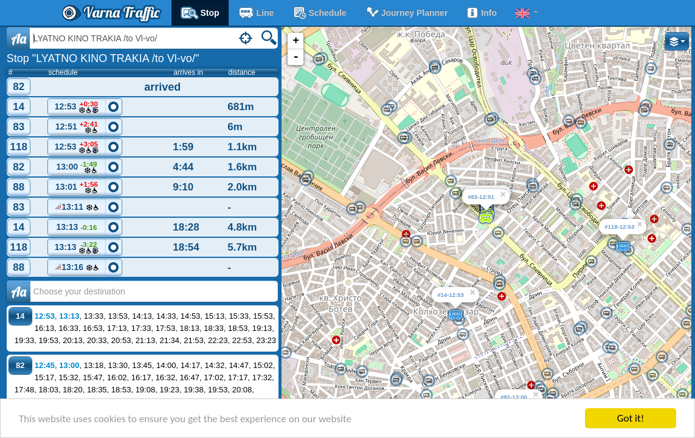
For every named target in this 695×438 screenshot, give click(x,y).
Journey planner (406, 12)
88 (18, 187)
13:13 (76, 228)
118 (18, 147)
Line (256, 12)
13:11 (76, 208)
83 (18, 127)
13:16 (76, 269)
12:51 (76, 127)
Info (481, 12)
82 (18, 86)
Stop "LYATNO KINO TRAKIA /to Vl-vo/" (103, 58)
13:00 (76, 167)
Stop (200, 12)
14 (18, 107)
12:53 (76, 107)
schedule (319, 12)
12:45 (45, 365)
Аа (18, 291)
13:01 (76, 187)
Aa (18, 38)
